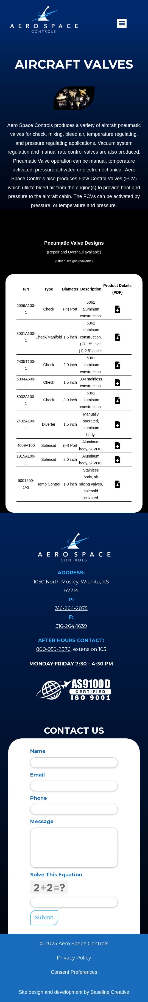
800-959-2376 (53, 649)
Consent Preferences (74, 972)
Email (37, 775)
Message (42, 821)
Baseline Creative (110, 992)
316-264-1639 (71, 626)
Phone (38, 798)
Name (38, 751)
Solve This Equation (56, 875)
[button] (122, 23)
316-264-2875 (71, 608)
